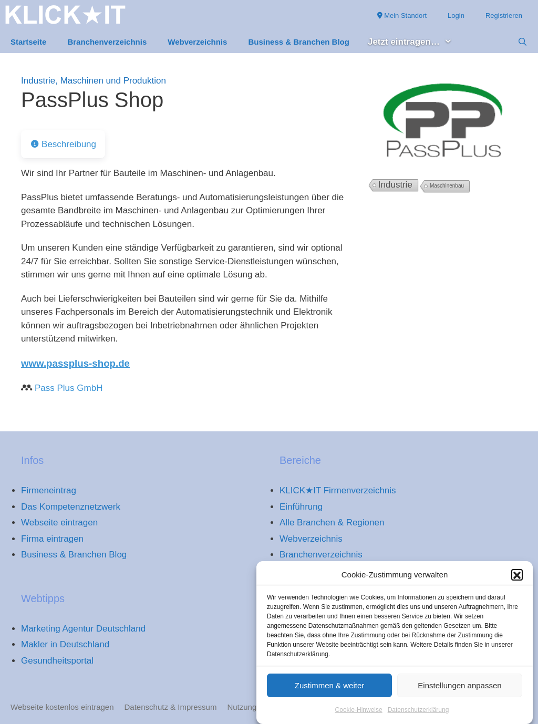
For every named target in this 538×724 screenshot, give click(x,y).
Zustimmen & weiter (330, 690)
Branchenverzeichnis (107, 41)
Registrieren (503, 15)
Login (456, 15)
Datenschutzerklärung (418, 715)
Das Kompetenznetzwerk (70, 507)
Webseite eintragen (59, 523)
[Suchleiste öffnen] (522, 42)
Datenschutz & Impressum (171, 706)
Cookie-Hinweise (358, 715)
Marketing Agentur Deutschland (83, 629)
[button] (517, 579)
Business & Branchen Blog (298, 41)
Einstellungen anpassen (459, 690)
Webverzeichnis (197, 41)
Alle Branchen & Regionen (332, 523)
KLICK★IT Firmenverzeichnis (338, 490)
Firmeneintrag (48, 490)
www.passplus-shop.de (75, 363)
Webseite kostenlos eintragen (62, 706)
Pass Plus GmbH (68, 388)
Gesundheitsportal (57, 661)
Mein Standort (402, 15)
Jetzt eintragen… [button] (415, 42)
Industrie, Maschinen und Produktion (93, 81)
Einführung (301, 507)
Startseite (28, 41)
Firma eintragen (52, 539)
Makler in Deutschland (65, 644)
